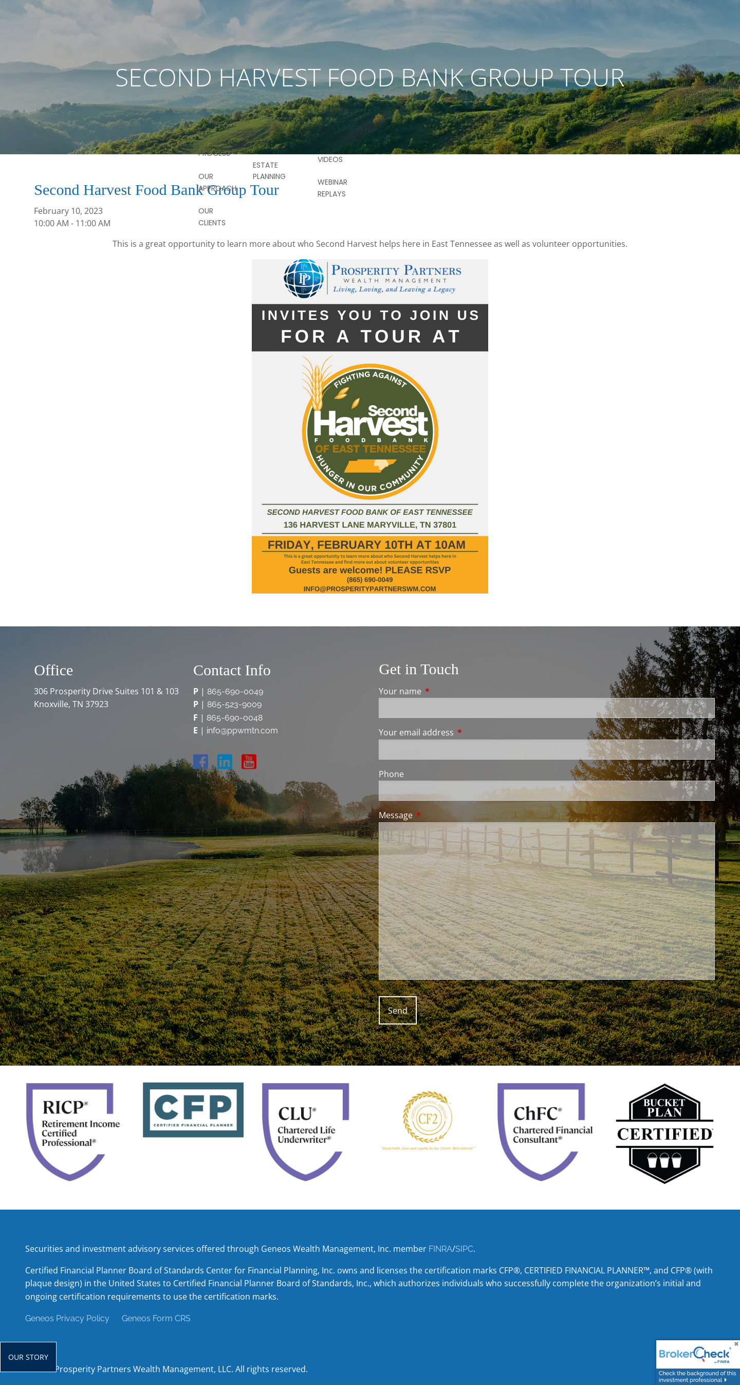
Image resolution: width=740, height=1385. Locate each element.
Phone (391, 774)
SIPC (464, 1249)
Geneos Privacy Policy (67, 1318)
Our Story (28, 1357)
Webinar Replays (332, 188)
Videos (330, 159)
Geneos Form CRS (156, 1318)
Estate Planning (269, 171)
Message (437, 815)
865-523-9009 (234, 704)
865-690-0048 (235, 718)
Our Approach (217, 182)
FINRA (440, 1249)
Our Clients (212, 216)
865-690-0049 (235, 691)
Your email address (457, 732)
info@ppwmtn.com (242, 730)
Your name (441, 691)
